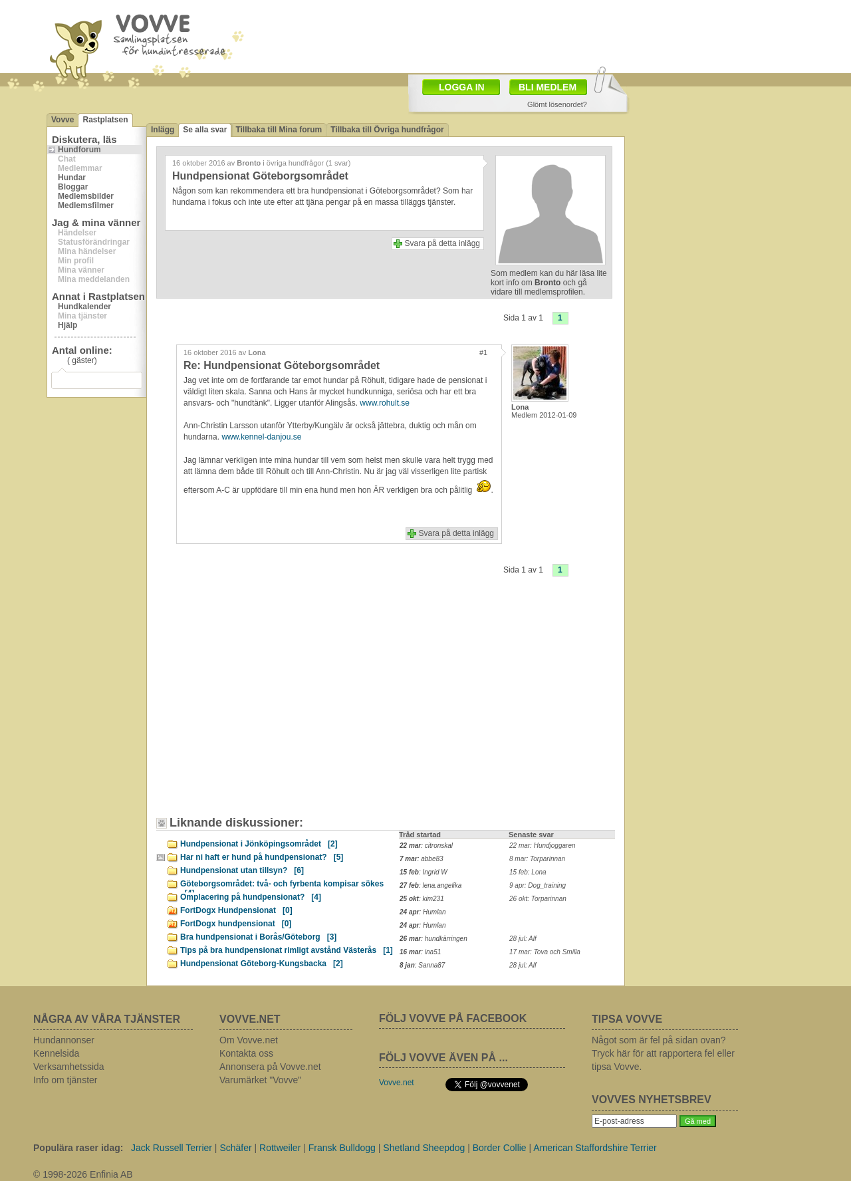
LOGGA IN (462, 87)
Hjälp (67, 325)
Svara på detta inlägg (442, 243)
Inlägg (162, 129)
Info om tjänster (65, 1080)
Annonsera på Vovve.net (270, 1066)
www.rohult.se (385, 403)
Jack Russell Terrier (171, 1147)
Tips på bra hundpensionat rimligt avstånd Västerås (286, 950)
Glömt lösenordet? (557, 104)
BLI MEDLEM (547, 87)
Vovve (62, 119)
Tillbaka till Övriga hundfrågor (386, 129)
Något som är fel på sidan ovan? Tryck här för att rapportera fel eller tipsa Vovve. (663, 1053)
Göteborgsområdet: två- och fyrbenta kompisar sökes (282, 885)
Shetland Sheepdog (424, 1147)
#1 (483, 352)
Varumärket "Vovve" (260, 1080)
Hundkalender (84, 306)
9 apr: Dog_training (537, 885)
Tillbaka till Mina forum (278, 129)
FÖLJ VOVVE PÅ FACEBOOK (453, 1018)
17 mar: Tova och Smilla (544, 952)
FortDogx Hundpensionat (236, 910)
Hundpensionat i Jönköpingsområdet (259, 844)
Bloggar (73, 187)
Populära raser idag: (78, 1147)
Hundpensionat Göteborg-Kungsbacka (261, 963)
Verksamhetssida (68, 1066)
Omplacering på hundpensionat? (250, 897)
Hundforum (79, 149)
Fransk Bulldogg (342, 1147)
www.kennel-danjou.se (261, 437)
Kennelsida (56, 1053)
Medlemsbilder (86, 196)
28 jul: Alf (523, 938)
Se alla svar (205, 129)
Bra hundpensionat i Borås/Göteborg (258, 937)
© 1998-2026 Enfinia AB (83, 1174)
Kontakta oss (246, 1053)
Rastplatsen (105, 119)
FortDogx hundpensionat (235, 923)
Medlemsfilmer (86, 205)
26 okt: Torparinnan (537, 898)
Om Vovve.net (248, 1040)
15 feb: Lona (528, 872)
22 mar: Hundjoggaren (542, 845)
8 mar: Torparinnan (537, 858)
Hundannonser (63, 1040)
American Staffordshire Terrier (594, 1147)
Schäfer (235, 1147)
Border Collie (500, 1147)
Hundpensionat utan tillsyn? (242, 870)
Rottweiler (280, 1147)
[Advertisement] (276, 706)
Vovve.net (396, 1082)
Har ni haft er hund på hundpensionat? (261, 857)
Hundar (72, 177)
